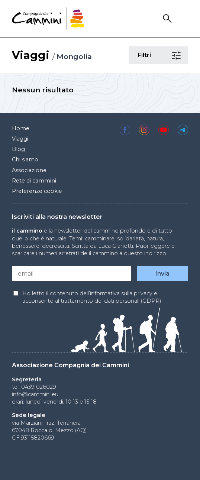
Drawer (183, 19)
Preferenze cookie (37, 191)
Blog (18, 149)
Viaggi (30, 55)
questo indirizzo (146, 253)
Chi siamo (25, 159)
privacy (144, 293)
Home (20, 128)
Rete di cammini (34, 180)
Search (168, 19)
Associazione (29, 170)
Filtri (177, 55)
